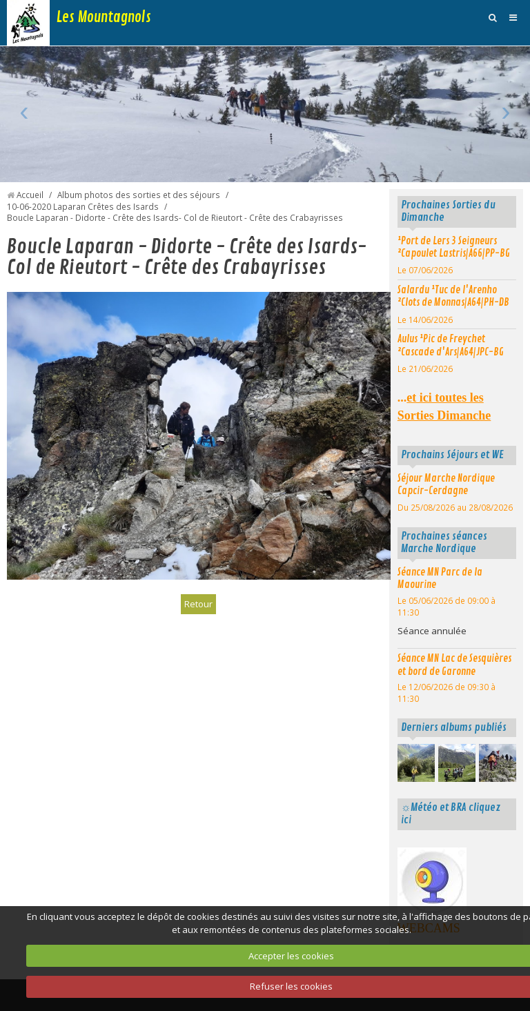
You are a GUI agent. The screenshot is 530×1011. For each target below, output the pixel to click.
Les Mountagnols (104, 17)
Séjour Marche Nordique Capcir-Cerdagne (446, 485)
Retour (198, 604)
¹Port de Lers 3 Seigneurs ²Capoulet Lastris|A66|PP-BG (454, 247)
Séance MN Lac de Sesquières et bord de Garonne (454, 665)
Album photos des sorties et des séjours (138, 194)
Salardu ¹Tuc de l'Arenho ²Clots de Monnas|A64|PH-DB (453, 296)
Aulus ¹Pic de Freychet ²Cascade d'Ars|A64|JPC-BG (451, 345)
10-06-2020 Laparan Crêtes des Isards (83, 206)
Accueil (30, 194)
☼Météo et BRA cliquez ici (450, 814)
